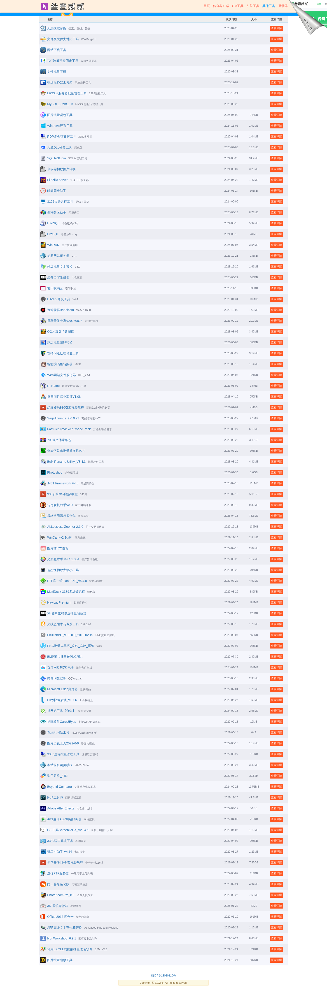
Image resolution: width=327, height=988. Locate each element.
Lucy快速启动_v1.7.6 (62, 700)
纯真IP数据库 (56, 678)
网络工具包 (55, 797)
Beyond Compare (59, 786)
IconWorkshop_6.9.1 (61, 938)
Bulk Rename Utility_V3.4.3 (66, 461)
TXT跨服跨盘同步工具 (62, 61)
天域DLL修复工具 (59, 147)
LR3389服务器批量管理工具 (67, 93)
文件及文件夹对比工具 (63, 39)
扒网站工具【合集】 (61, 711)
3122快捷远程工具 (60, 201)
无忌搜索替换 (56, 28)
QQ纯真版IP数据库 (60, 331)
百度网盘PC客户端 (60, 667)
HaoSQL (53, 223)
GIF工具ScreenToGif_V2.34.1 (68, 830)
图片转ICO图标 (58, 548)
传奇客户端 (221, 6)
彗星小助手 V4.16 (59, 851)
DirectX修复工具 (58, 299)
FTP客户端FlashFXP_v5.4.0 (67, 581)
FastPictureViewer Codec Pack (69, 429)
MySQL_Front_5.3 (60, 104)
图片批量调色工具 (59, 115)
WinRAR (53, 245)
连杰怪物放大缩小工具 (63, 570)
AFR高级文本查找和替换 (64, 927)
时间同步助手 (56, 191)
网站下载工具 (56, 50)
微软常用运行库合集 (61, 516)
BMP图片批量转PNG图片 (65, 656)
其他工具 (268, 6)
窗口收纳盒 (55, 288)
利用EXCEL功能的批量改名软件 (69, 949)
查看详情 (276, 28)
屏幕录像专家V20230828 (64, 321)
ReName (53, 386)
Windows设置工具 (60, 126)
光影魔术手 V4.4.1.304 (63, 559)
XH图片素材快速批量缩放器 (66, 613)
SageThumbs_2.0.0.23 (63, 418)
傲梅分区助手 (56, 212)
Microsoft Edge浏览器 (62, 689)
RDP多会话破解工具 (61, 136)
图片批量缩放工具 (59, 960)
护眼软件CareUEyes (61, 721)
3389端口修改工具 (60, 841)
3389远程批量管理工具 (63, 754)
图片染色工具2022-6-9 (63, 743)
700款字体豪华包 (59, 440)
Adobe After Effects (60, 808)
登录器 (283, 6)
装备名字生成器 (58, 277)
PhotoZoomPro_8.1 (61, 895)
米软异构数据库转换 (61, 169)
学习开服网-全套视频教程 (65, 862)
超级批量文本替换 (59, 266)
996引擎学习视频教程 (62, 494)
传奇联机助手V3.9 (60, 505)
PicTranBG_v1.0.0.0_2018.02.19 (70, 635)
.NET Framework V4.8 (62, 483)
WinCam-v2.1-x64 (59, 537)
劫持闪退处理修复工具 (63, 353)
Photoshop (54, 472)
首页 (206, 6)
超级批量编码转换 (59, 342)
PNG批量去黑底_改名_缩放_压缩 (70, 646)
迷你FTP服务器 (58, 873)
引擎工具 (253, 6)
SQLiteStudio (56, 158)
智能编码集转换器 (59, 364)
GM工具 (237, 6)
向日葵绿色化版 (58, 884)
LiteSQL (53, 234)
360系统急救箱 (57, 906)
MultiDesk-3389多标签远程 (66, 591)
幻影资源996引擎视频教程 (65, 407)
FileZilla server (57, 180)
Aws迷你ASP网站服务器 (64, 819)
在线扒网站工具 (58, 732)
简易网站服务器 (58, 256)
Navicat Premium (59, 602)
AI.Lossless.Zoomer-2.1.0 (65, 526)
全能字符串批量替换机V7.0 (66, 451)
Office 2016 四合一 (60, 916)
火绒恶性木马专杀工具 (63, 624)
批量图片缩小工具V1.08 (64, 396)
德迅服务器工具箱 (59, 82)
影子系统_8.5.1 (58, 776)
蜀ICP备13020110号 (163, 975)
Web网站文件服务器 (61, 375)
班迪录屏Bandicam (60, 310)
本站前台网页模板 (59, 765)
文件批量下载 (56, 71)
